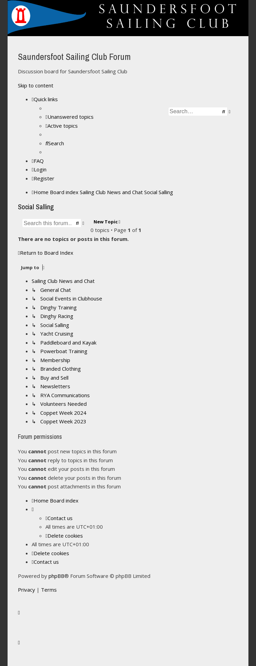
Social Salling (36, 206)
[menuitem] (69, 116)
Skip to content (35, 85)
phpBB (56, 575)
